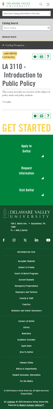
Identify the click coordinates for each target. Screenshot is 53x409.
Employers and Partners (27, 292)
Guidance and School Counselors (26, 310)
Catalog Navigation (14, 45)
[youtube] (47, 240)
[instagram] (14, 240)
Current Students (26, 279)
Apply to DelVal (26, 148)
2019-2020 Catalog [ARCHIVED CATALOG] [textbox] (21, 14)
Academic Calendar (26, 339)
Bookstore (26, 333)
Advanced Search (9, 36)
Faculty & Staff (26, 298)
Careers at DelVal (26, 321)
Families (26, 304)
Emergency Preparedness (26, 285)
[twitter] (25, 240)
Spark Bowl (26, 345)
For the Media (26, 381)
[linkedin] (36, 240)
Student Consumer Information (26, 374)
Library (26, 327)
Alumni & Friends (26, 267)
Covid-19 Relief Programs (26, 273)
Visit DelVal (26, 190)
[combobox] (26, 13)
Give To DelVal (26, 352)
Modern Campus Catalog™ (32, 405)
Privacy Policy (26, 393)
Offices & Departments (26, 368)
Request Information (26, 170)
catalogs (11, 401)
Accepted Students (26, 261)
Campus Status (26, 362)
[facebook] (4, 240)
